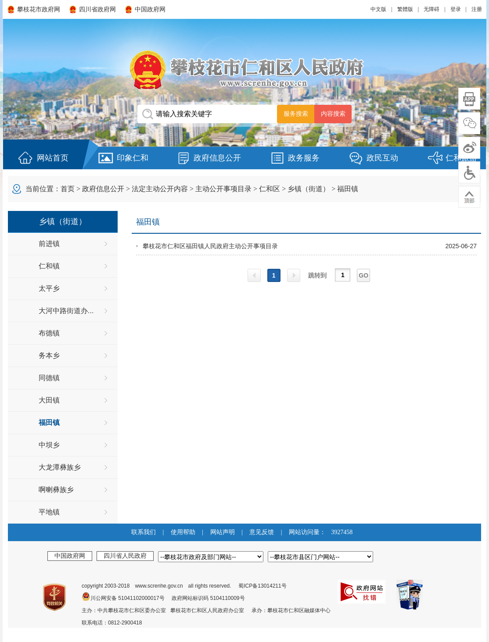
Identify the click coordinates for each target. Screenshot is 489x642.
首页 (68, 189)
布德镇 (49, 333)
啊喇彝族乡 (56, 489)
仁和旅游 (461, 157)
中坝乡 (49, 445)
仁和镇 (49, 266)
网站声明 (222, 532)
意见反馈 (261, 532)
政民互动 (382, 157)
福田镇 (347, 189)
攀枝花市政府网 (38, 9)
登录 (455, 9)
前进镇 (49, 243)
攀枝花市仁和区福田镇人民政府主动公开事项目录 (210, 246)
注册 (476, 9)
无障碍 (431, 9)
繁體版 (405, 9)
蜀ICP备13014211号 (262, 586)
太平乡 (49, 288)
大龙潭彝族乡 (60, 467)
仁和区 (269, 189)
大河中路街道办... (66, 310)
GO (363, 275)
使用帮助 (183, 532)
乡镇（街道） (309, 189)
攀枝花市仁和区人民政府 (244, 69)
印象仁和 (132, 157)
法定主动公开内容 (160, 189)
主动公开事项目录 (223, 189)
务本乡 (49, 355)
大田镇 (49, 400)
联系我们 (143, 532)
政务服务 (304, 157)
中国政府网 (150, 9)
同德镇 (49, 378)
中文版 (378, 9)
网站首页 (52, 157)
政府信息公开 (217, 157)
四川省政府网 (97, 9)
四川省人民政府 (125, 555)
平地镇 (49, 512)
